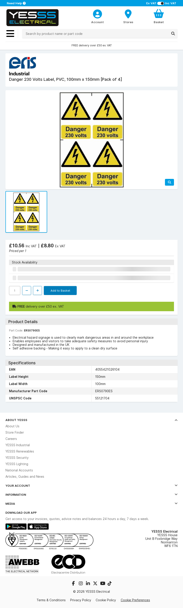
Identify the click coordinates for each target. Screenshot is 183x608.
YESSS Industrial (17, 445)
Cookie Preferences (135, 600)
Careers (11, 439)
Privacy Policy (80, 600)
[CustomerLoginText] (97, 13)
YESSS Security (17, 457)
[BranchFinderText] (128, 16)
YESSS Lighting (16, 464)
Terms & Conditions (51, 600)
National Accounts (19, 470)
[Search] (173, 33)
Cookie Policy (106, 600)
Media (91, 503)
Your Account (91, 485)
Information (91, 494)
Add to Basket (60, 290)
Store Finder (14, 432)
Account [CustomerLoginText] (97, 22)
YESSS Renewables (19, 451)
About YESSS (91, 420)
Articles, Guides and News (24, 476)
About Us (12, 426)
